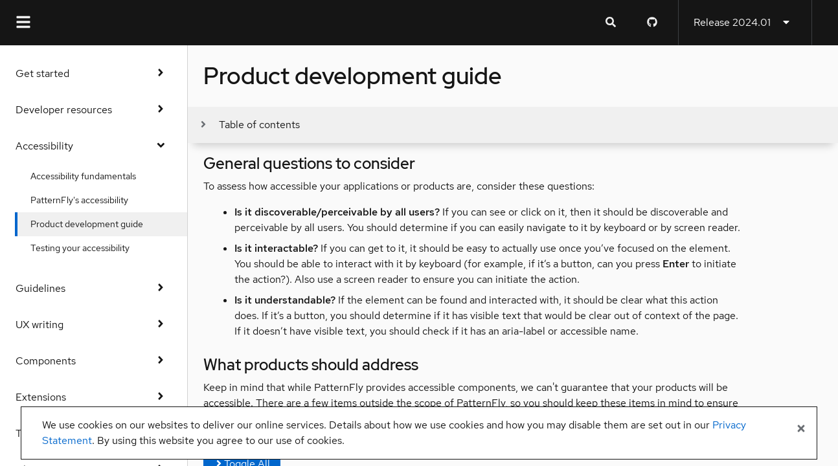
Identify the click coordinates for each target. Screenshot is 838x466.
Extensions (94, 397)
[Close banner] (801, 429)
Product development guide (87, 224)
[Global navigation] (23, 22)
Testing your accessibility (80, 248)
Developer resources (94, 109)
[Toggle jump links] (249, 125)
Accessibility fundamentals (84, 176)
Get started (94, 73)
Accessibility (94, 146)
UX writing (94, 324)
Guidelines (94, 288)
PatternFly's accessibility (80, 200)
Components (94, 361)
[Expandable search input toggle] (610, 22)
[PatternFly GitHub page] (652, 22)
